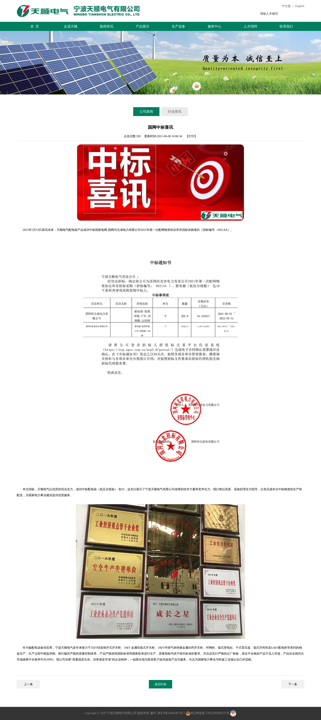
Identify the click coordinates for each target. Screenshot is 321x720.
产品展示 (142, 26)
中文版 (286, 6)
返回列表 (160, 684)
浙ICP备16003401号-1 (171, 713)
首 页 (34, 26)
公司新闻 (146, 111)
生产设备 (178, 26)
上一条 (28, 684)
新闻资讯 (106, 26)
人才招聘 (250, 26)
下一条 (292, 684)
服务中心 (214, 26)
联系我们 (286, 26)
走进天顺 (70, 26)
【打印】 (191, 136)
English (299, 6)
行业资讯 (174, 111)
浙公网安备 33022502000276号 (209, 713)
